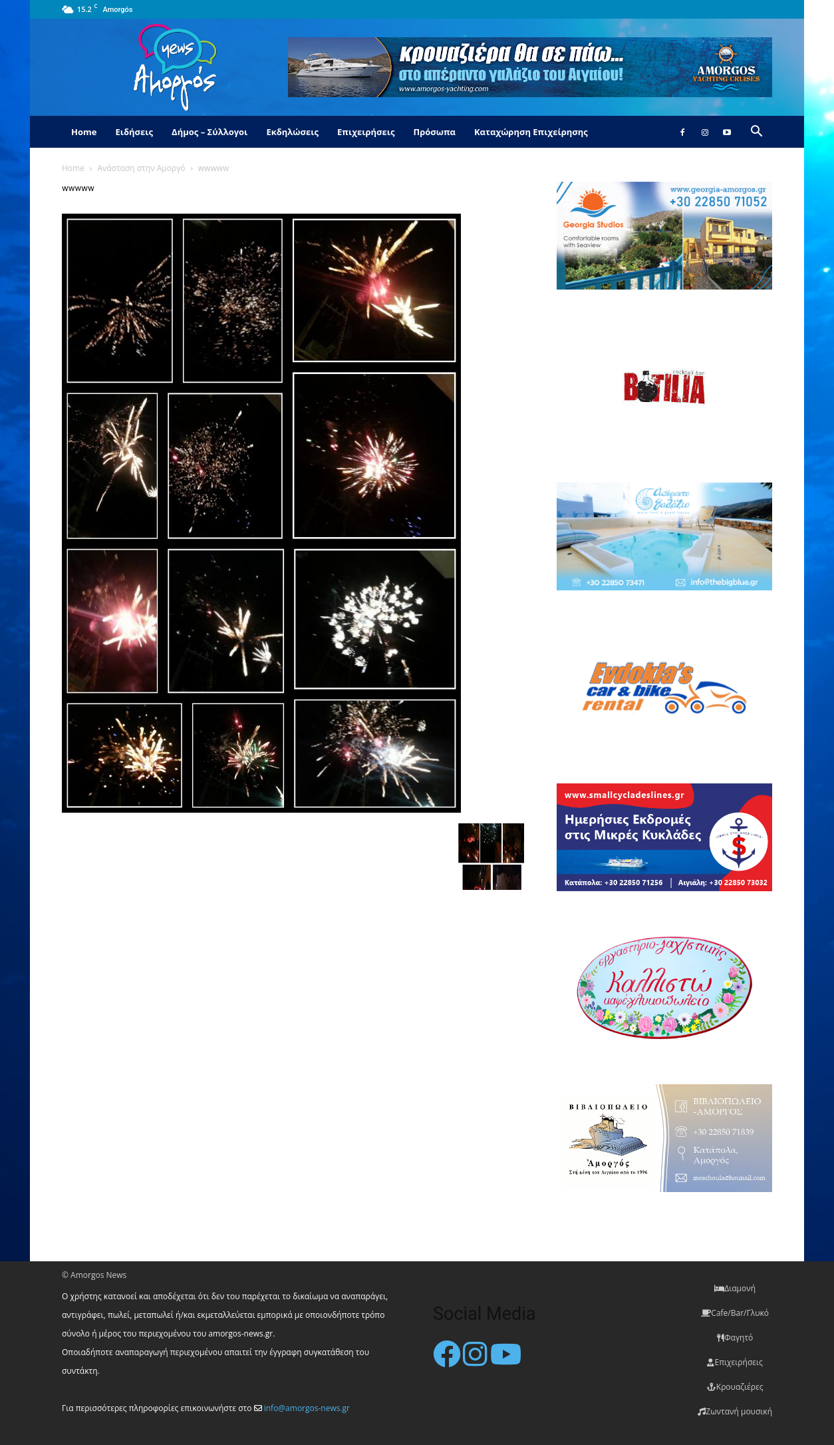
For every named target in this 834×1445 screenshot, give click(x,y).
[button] (756, 132)
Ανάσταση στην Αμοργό (141, 168)
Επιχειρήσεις (365, 132)
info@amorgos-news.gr (307, 1408)
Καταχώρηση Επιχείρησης (531, 132)
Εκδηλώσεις (292, 132)
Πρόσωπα (434, 132)
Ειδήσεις (134, 132)
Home (83, 132)
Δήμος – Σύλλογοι (209, 132)
